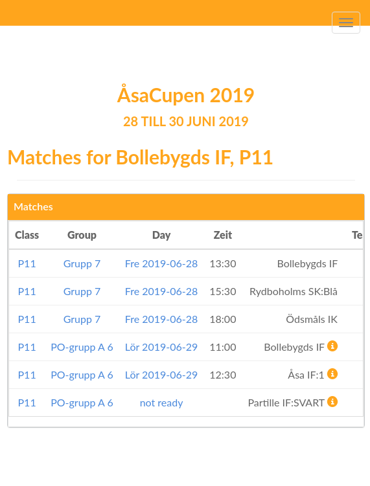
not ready (161, 402)
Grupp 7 (82, 263)
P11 (27, 263)
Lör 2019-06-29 (161, 346)
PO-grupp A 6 (82, 346)
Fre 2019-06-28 (161, 263)
